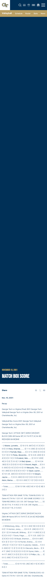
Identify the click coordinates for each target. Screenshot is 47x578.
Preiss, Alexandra (19, 455)
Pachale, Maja (15, 452)
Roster (27, 13)
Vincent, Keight (31, 464)
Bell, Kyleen (26, 461)
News (43, 13)
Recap (4, 403)
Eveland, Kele (22, 458)
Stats (36, 13)
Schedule (18, 13)
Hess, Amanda (14, 449)
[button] (20, 5)
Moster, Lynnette (11, 446)
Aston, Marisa (7, 480)
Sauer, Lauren (34, 471)
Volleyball (7, 13)
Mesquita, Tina (32, 467)
